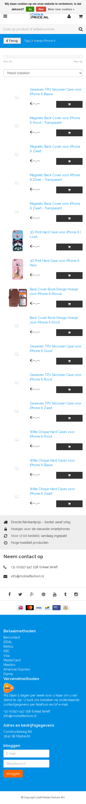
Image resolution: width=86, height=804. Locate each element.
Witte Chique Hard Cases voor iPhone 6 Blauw (52, 463)
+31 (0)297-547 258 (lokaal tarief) (34, 567)
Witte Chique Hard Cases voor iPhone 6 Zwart (52, 491)
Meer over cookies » (61, 9)
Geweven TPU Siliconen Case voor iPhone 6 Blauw (55, 92)
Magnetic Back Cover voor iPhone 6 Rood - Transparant (55, 120)
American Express (16, 669)
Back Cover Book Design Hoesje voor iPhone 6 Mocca (54, 291)
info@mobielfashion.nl (27, 576)
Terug (12, 40)
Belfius (8, 646)
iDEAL (7, 642)
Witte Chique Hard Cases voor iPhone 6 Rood (52, 434)
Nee (41, 9)
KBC (6, 651)
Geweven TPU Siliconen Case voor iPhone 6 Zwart (55, 406)
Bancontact (11, 637)
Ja (29, 9)
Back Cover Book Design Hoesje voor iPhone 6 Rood (54, 320)
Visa (6, 655)
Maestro (9, 665)
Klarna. (8, 674)
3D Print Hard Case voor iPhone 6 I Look (55, 234)
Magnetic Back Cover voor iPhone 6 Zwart (55, 149)
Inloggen (13, 773)
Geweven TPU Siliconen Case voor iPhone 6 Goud (55, 348)
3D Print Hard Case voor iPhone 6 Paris (54, 263)
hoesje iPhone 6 (44, 40)
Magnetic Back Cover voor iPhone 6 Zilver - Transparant (55, 177)
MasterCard (11, 660)
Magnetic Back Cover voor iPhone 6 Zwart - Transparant (55, 206)
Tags (27, 40)
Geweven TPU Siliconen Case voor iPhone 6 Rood (55, 377)
